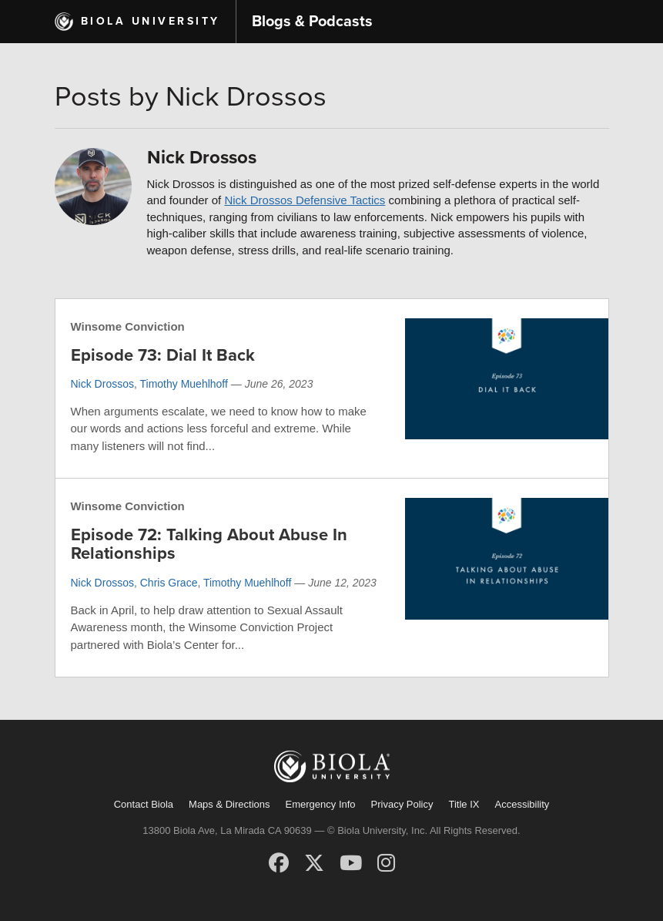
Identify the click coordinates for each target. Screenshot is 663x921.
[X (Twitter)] (314, 863)
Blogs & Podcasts (312, 21)
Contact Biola (143, 804)
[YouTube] (351, 863)
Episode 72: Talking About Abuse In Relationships (209, 544)
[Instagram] (386, 863)
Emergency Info (321, 804)
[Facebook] (279, 863)
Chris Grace (169, 582)
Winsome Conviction (128, 326)
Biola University (150, 21)
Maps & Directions (229, 804)
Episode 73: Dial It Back (163, 355)
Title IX (464, 804)
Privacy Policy (402, 804)
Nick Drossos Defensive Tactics (304, 200)
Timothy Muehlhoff (184, 384)
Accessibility (521, 804)
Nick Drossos (102, 384)
